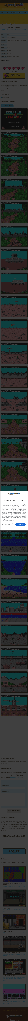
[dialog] (14, 510)
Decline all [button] (7, 524)
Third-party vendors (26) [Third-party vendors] (19, 510)
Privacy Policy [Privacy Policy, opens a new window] (11, 520)
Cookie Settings (5, 520)
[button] (14, 528)
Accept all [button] (20, 524)
